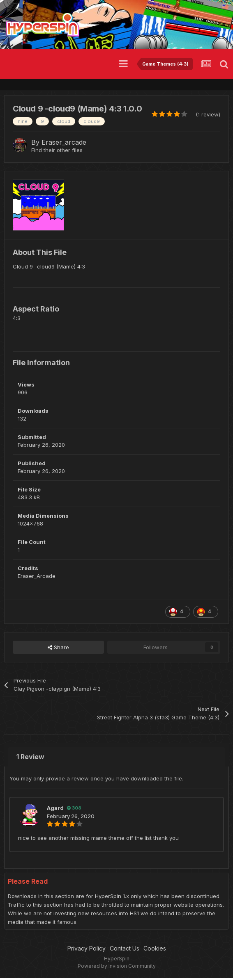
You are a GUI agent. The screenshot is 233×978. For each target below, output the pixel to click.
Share (58, 647)
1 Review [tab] (30, 757)
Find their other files (57, 150)
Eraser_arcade (64, 142)
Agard (55, 808)
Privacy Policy (86, 948)
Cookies (154, 948)
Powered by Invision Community (117, 966)
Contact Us (124, 948)
